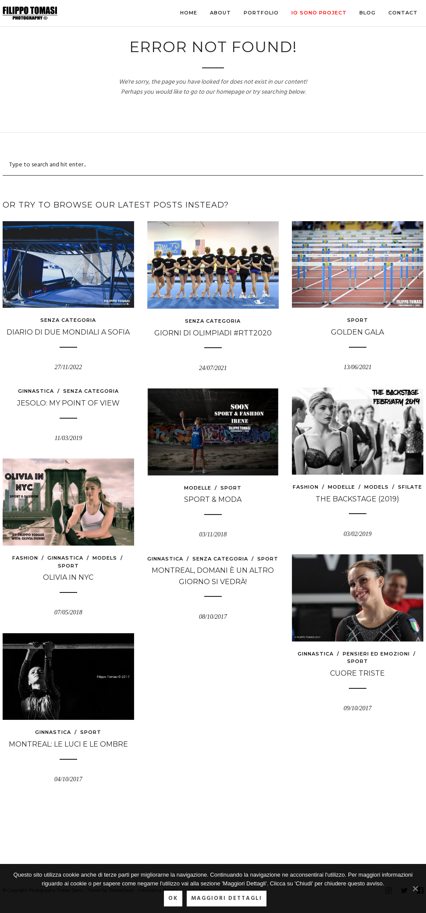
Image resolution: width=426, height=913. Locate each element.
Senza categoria (68, 320)
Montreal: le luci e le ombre (68, 744)
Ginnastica (36, 391)
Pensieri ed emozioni (376, 654)
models (376, 487)
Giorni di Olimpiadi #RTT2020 (213, 333)
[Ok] (415, 888)
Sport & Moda (212, 499)
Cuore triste (357, 673)
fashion (306, 487)
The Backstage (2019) (357, 499)
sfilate (410, 487)
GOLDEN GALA (357, 332)
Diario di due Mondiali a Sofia (68, 332)
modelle (341, 487)
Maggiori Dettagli (226, 898)
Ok (173, 898)
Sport (357, 320)
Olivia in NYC (68, 577)
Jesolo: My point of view (68, 403)
